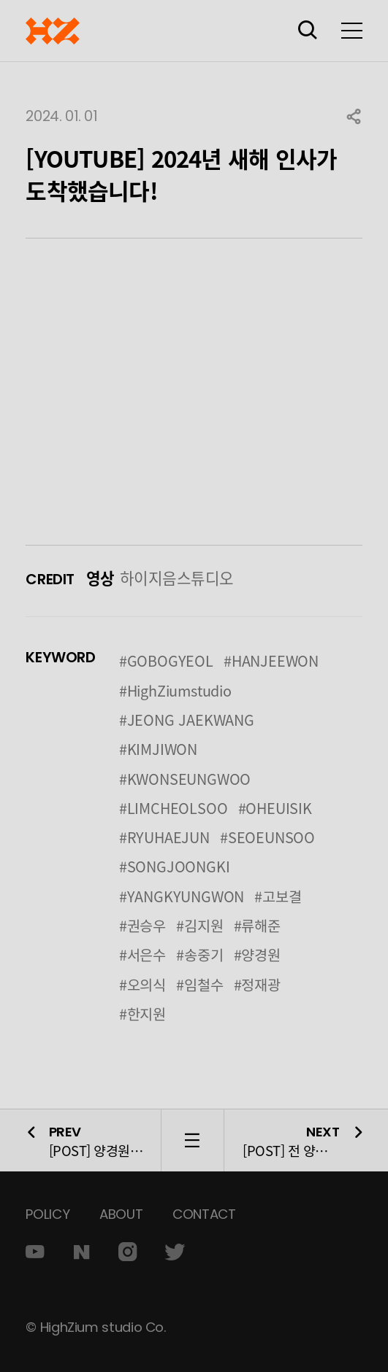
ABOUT (120, 1214)
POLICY (47, 1214)
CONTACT (203, 1214)
